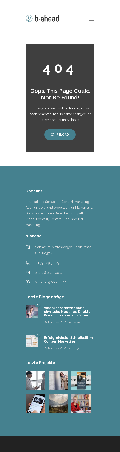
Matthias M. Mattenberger (64, 322)
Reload (60, 134)
